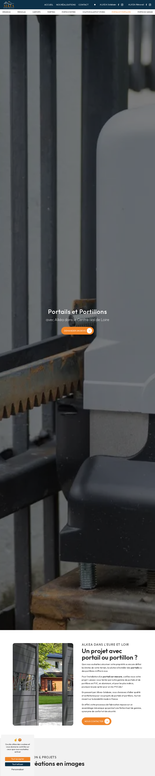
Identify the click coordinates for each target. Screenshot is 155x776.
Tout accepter (17, 759)
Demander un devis (75, 330)
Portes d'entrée (69, 12)
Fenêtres (51, 12)
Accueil (48, 4)
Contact (83, 4)
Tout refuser (17, 764)
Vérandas (6, 12)
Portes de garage (145, 12)
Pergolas (21, 12)
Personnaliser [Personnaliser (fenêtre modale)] (17, 769)
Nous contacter (94, 713)
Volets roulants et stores (94, 12)
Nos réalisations (66, 4)
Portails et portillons (121, 12)
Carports (36, 12)
